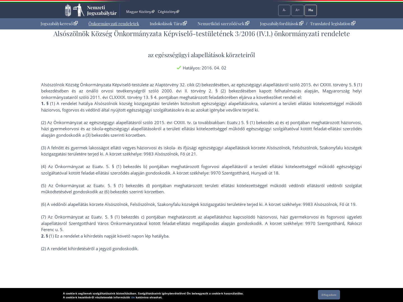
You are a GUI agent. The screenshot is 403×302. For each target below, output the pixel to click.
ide (133, 297)
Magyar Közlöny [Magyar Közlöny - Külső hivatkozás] (140, 11)
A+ (298, 10)
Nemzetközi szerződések (223, 23)
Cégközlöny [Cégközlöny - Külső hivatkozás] (168, 11)
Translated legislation (332, 23)
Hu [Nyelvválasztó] (310, 10)
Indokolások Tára (168, 23)
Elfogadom (329, 295)
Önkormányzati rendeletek (113, 23)
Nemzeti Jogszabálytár (102, 10)
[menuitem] (59, 23)
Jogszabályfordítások (281, 23)
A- (284, 10)
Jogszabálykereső (59, 23)
